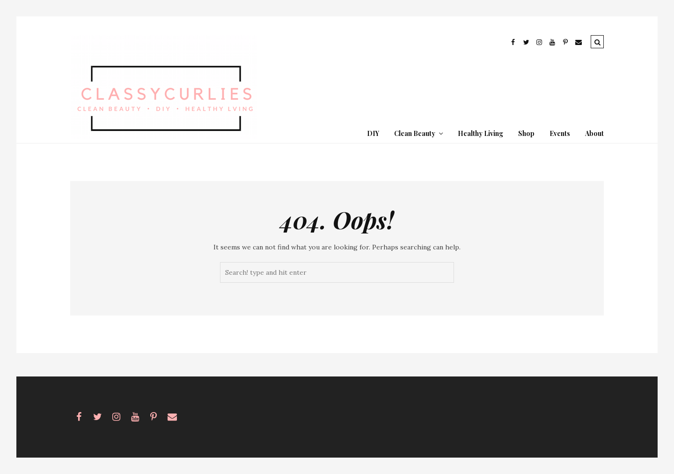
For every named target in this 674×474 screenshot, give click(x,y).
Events (559, 133)
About (594, 133)
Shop (526, 133)
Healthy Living (480, 133)
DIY (373, 133)
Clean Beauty (414, 133)
